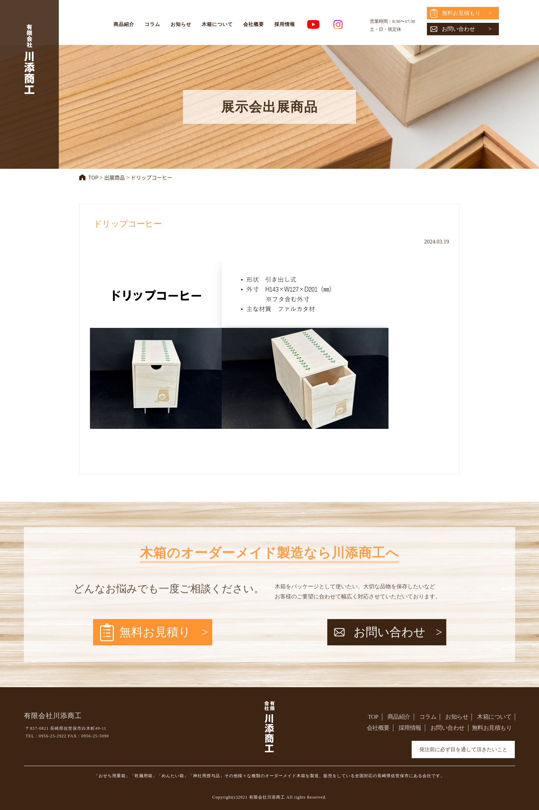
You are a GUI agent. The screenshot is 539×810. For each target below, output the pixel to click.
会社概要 (253, 24)
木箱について (217, 24)
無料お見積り (155, 632)
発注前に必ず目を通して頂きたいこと (463, 749)
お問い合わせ (458, 29)
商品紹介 (123, 24)
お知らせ (181, 24)
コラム (152, 24)
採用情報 (284, 24)
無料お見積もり (461, 13)
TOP (373, 717)
